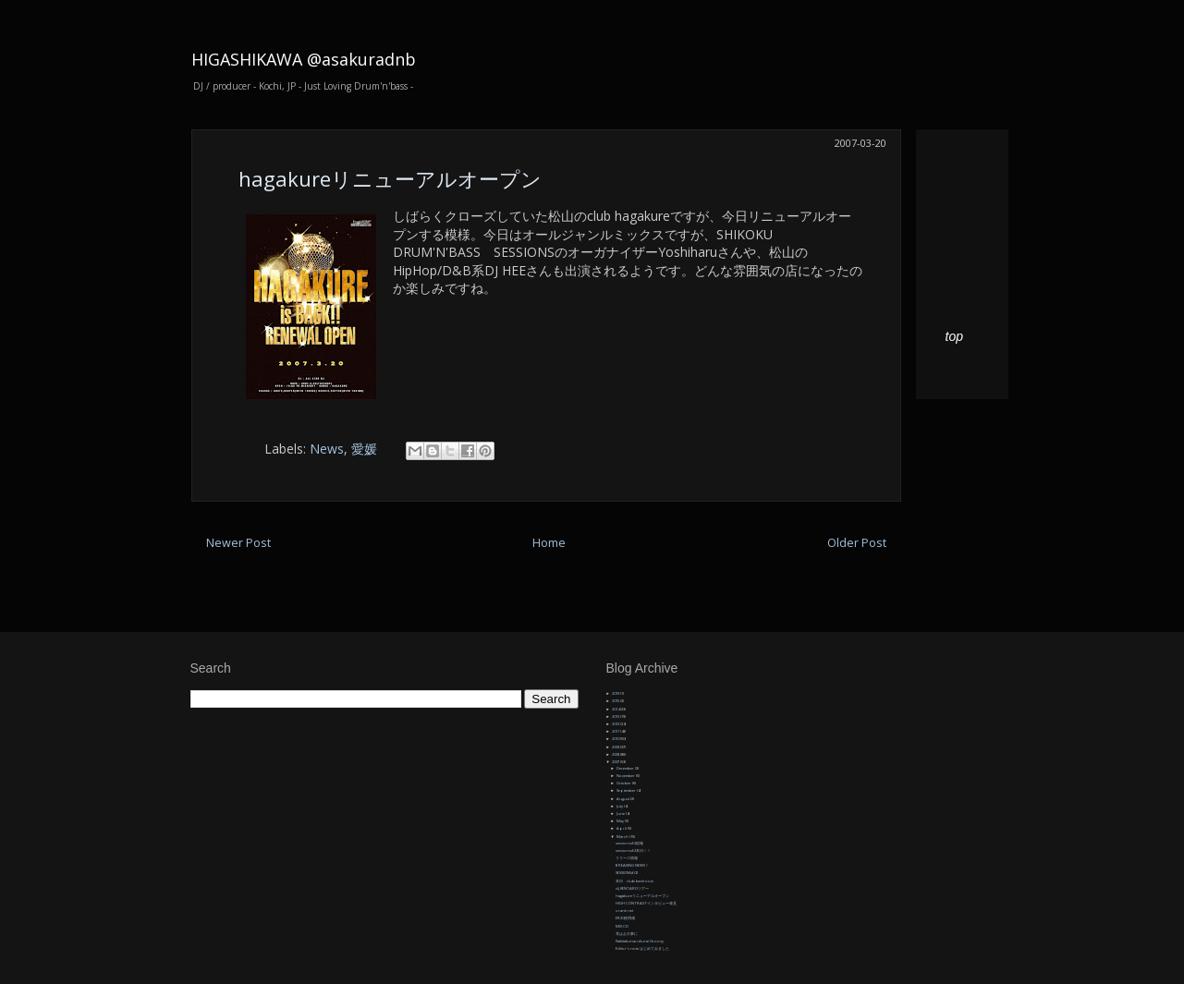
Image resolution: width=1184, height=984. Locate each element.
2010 (616, 738)
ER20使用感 (625, 918)
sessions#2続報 (629, 843)
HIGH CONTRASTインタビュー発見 (646, 903)
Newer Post (238, 543)
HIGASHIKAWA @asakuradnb (303, 59)
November (626, 775)
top (954, 336)
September (626, 790)
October (624, 783)
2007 (616, 761)
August (623, 798)
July (620, 806)
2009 (616, 747)
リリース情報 (627, 858)
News (327, 448)
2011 (616, 731)
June (621, 813)
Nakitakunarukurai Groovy (640, 941)
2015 (616, 701)
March (622, 836)
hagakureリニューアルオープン (390, 178)
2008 (616, 754)
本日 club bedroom (634, 881)
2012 (616, 724)
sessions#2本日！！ (633, 850)
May (620, 821)
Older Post (856, 543)
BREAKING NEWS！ (632, 865)
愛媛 (364, 448)
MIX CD (622, 926)
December (625, 768)
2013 (616, 716)
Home (549, 543)
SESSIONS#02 (627, 872)
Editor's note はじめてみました (642, 948)
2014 (616, 709)
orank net (624, 910)
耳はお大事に (627, 933)
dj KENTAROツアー (632, 888)
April (622, 828)
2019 (616, 693)
